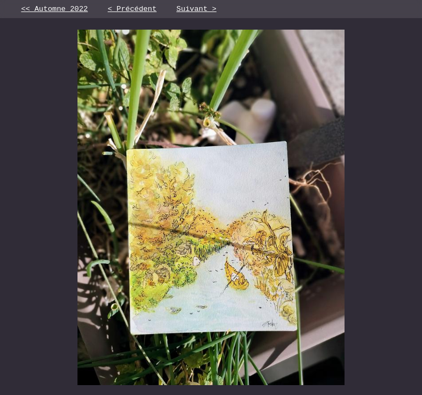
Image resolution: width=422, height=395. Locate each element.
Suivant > (196, 10)
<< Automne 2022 (54, 10)
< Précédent (132, 10)
